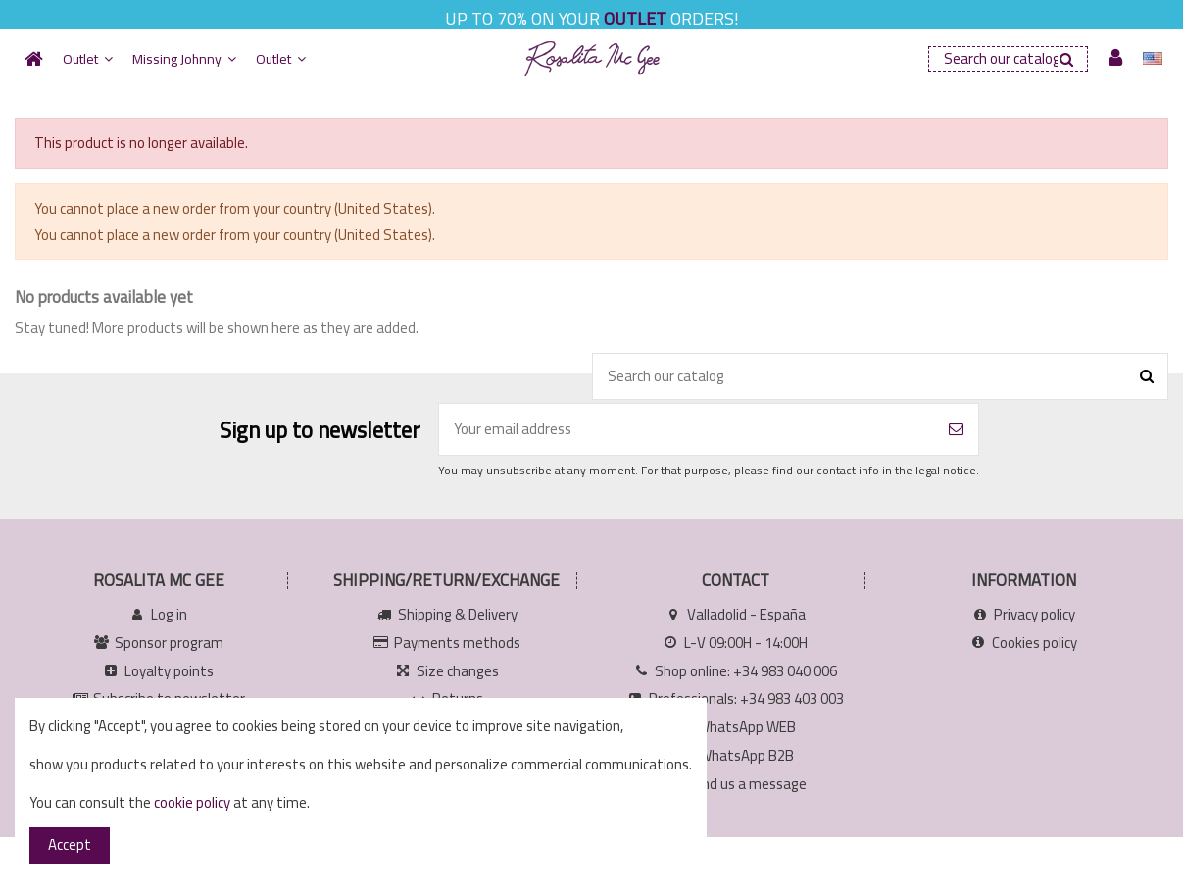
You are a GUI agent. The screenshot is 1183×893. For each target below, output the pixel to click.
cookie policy (192, 802)
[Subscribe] (956, 430)
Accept (69, 844)
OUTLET (635, 18)
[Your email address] (686, 430)
